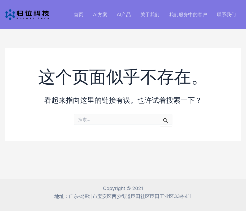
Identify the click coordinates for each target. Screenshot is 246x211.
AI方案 (100, 14)
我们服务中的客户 (188, 14)
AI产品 (124, 14)
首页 (78, 14)
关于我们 (149, 14)
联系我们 (226, 14)
